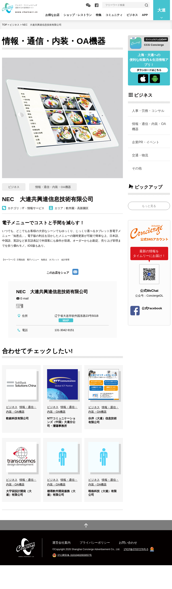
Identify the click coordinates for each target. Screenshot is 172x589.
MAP (66, 320)
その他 (137, 168)
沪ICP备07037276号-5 (136, 573)
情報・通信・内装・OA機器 (149, 126)
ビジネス (14, 24)
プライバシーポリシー (95, 566)
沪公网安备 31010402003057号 (74, 578)
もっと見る (149, 206)
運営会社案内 (61, 566)
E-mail (24, 298)
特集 (98, 15)
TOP (4, 24)
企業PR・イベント (145, 142)
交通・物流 (140, 155)
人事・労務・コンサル (148, 110)
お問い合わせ (128, 566)
